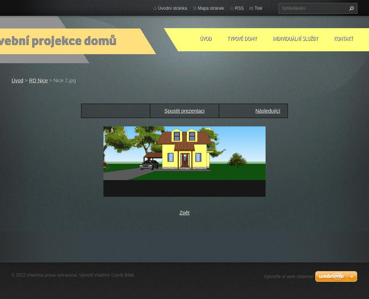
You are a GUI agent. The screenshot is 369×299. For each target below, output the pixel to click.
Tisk (258, 8)
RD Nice (38, 80)
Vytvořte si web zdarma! (289, 276)
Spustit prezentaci (184, 111)
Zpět (184, 213)
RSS (239, 8)
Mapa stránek (211, 8)
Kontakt (343, 38)
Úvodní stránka (172, 8)
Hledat (350, 8)
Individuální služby (295, 38)
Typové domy (242, 38)
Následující (267, 111)
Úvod (206, 38)
